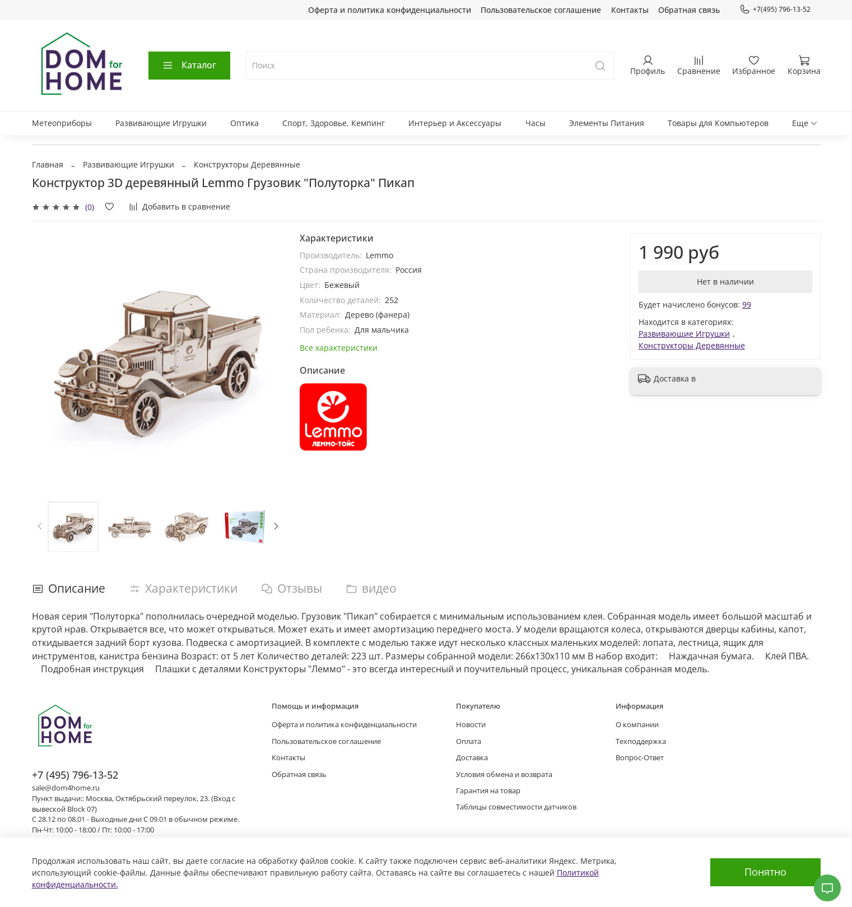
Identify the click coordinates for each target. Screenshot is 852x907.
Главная (47, 164)
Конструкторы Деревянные (247, 164)
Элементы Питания (606, 123)
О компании (637, 724)
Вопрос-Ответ (640, 757)
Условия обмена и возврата (504, 774)
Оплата (468, 741)
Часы (535, 123)
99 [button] (746, 304)
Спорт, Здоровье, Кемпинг (333, 123)
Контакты (630, 9)
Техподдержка (641, 741)
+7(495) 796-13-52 (775, 9)
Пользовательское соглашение (541, 9)
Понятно (765, 871)
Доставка (472, 757)
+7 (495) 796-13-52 (75, 775)
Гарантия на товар (488, 791)
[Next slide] (276, 526)
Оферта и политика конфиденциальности (389, 9)
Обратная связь (689, 9)
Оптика (244, 123)
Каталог (189, 65)
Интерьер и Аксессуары (454, 123)
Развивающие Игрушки (161, 123)
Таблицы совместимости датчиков (516, 807)
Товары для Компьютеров (718, 123)
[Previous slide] (40, 526)
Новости (471, 724)
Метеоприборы (62, 123)
